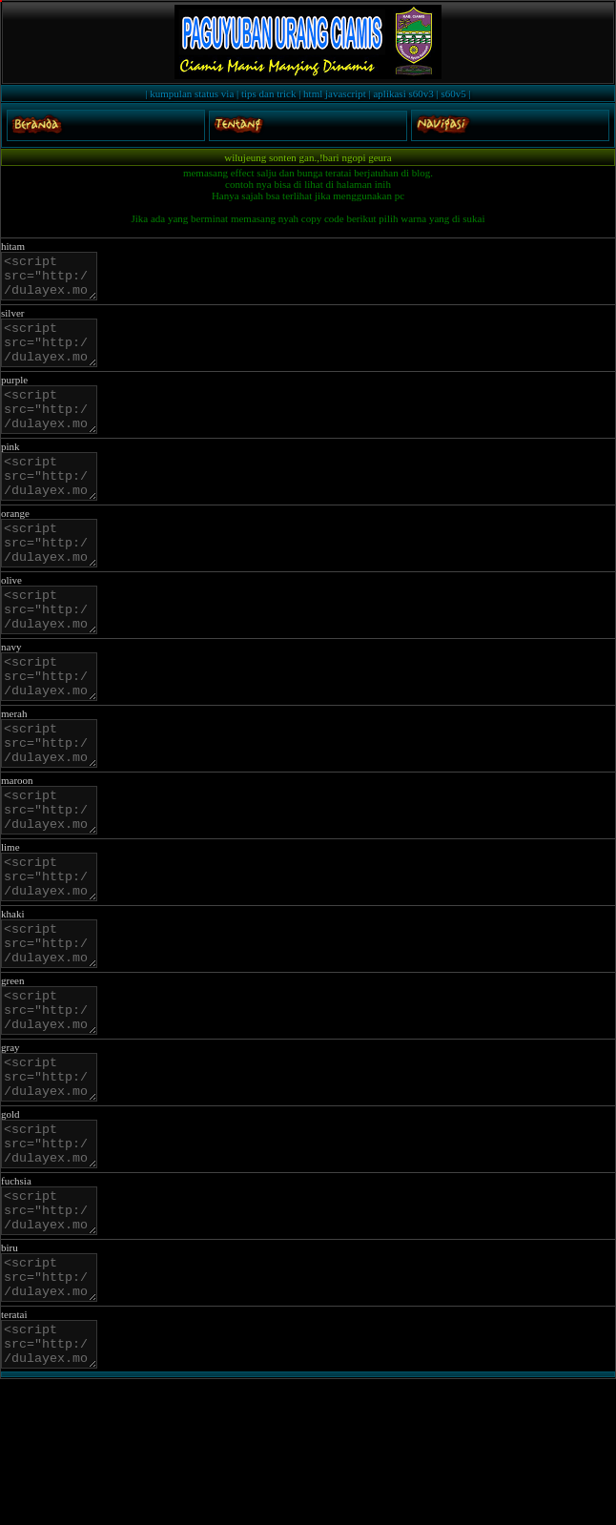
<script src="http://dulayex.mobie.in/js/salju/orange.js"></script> (54, 581)
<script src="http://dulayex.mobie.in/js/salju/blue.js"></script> (54, 1410)
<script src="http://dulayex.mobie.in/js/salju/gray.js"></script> (54, 1184)
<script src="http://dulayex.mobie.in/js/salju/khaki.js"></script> (54, 1033)
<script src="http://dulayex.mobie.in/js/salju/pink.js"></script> (54, 506)
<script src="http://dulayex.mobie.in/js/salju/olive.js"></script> (54, 657)
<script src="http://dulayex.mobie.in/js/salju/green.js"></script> (54, 1109)
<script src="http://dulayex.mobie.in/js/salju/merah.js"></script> (54, 807)
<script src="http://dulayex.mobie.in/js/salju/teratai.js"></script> (54, 1486)
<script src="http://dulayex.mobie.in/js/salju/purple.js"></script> (54, 431)
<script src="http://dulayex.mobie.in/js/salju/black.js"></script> (54, 280)
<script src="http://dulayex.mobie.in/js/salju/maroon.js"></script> (54, 883)
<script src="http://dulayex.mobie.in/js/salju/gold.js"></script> (54, 1259)
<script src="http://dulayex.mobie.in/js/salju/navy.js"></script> (54, 732)
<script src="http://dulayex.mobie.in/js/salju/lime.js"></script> (54, 958)
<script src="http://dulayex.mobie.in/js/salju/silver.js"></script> (54, 355)
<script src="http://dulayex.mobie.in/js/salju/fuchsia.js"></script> (54, 1335)
